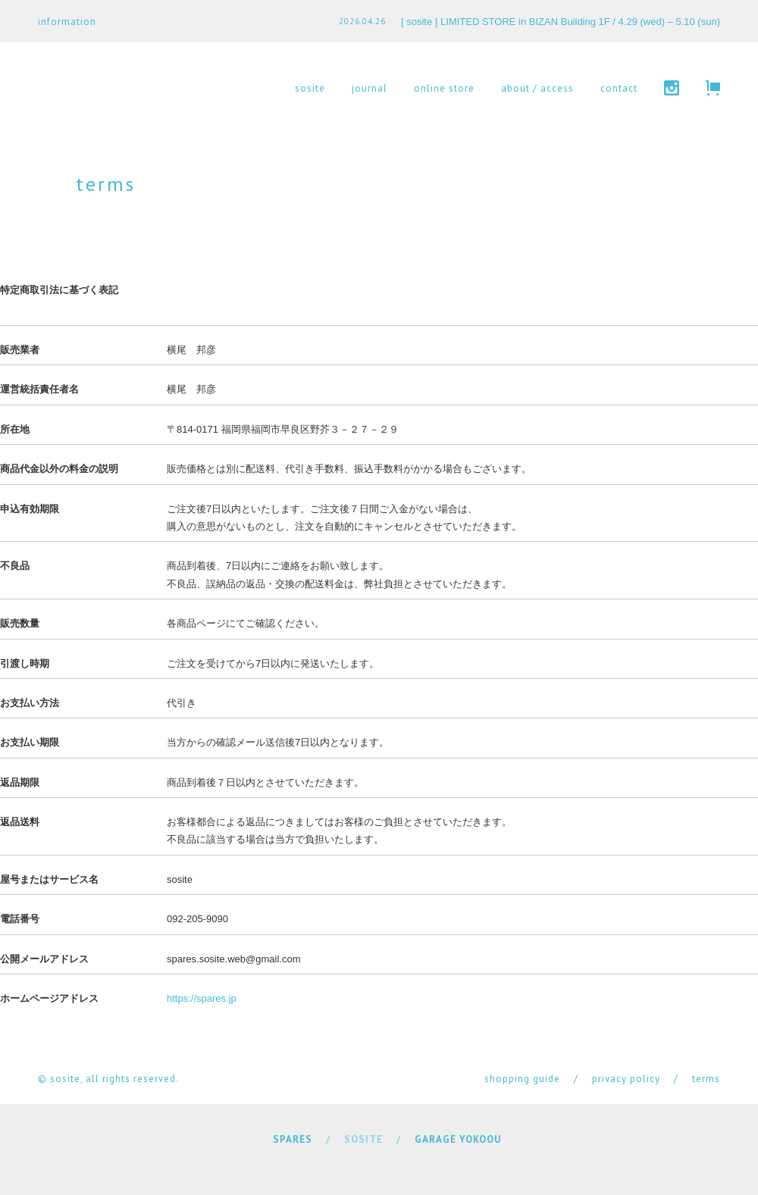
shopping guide (522, 1078)
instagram (671, 87)
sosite (310, 88)
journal (369, 88)
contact (618, 88)
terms (706, 1078)
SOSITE (363, 1139)
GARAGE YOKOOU (458, 1139)
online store (444, 88)
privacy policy (626, 1078)
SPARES (292, 1139)
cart (713, 87)
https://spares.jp (201, 998)
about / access (537, 88)
